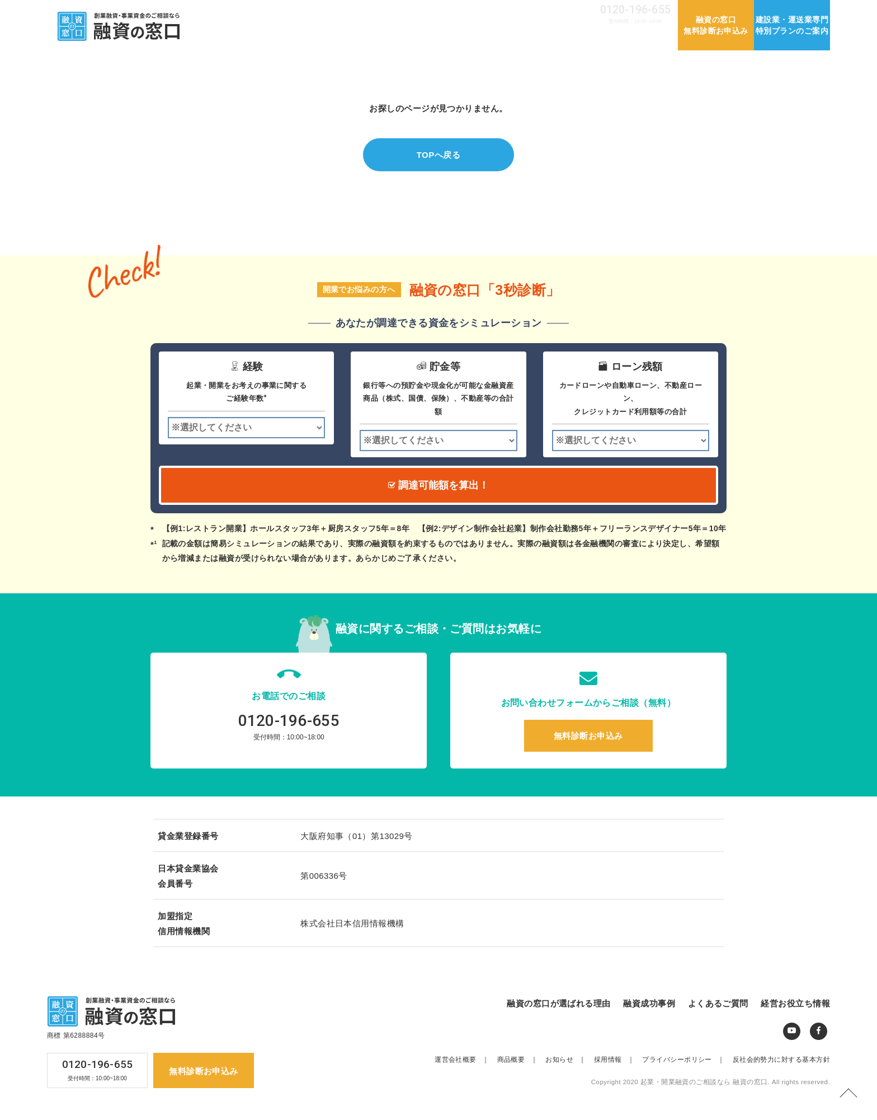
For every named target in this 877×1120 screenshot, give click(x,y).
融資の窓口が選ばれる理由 (391, 37)
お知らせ (518, 12)
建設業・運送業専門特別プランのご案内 (792, 25)
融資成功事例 (484, 37)
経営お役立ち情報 (633, 37)
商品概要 (520, 1059)
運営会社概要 (469, 12)
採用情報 (560, 12)
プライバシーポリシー (686, 1059)
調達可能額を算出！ (438, 485)
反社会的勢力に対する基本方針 (781, 1059)
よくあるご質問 (554, 37)
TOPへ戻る (439, 155)
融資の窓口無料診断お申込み (715, 25)
